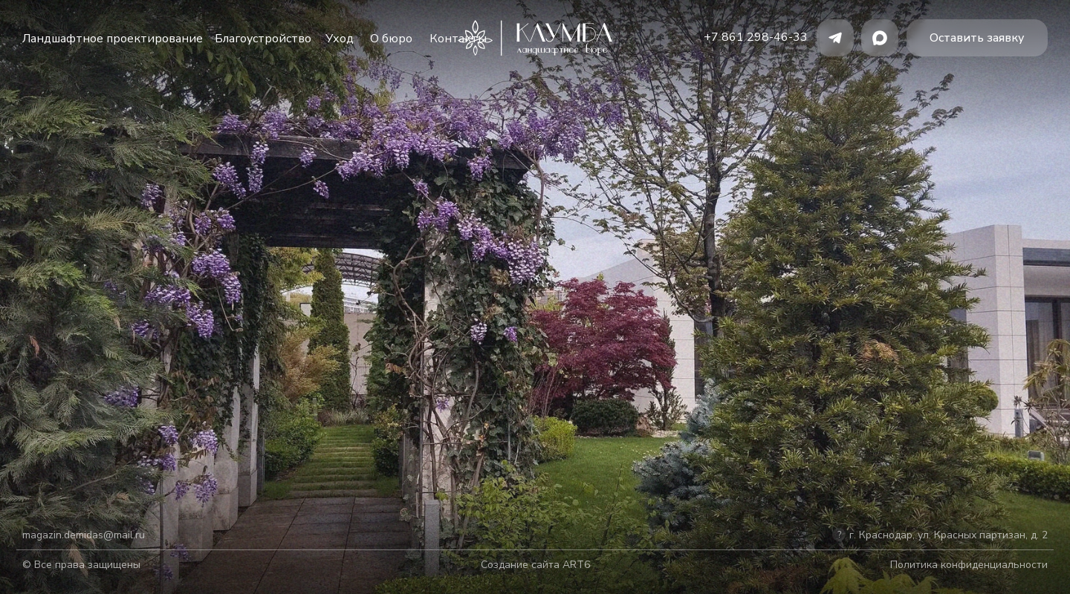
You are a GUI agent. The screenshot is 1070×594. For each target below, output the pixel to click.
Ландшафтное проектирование (112, 38)
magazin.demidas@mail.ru (83, 535)
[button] (977, 37)
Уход (339, 38)
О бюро (391, 38)
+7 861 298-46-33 (756, 37)
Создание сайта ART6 (535, 565)
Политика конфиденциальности (969, 565)
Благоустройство (263, 38)
